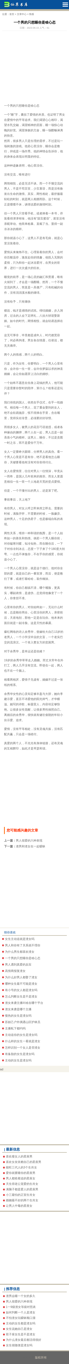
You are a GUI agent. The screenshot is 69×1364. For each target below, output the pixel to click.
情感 (31, 14)
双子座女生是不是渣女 (20, 1334)
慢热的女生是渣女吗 (18, 1015)
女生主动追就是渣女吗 (19, 939)
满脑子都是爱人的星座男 (22, 1189)
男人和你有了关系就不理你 (22, 945)
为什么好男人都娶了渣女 (21, 977)
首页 (11, 14)
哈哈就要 (28, 1357)
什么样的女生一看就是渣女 (22, 1041)
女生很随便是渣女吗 (19, 1345)
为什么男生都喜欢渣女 (19, 951)
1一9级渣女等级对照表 (21, 1306)
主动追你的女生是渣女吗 (21, 1034)
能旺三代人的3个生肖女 (21, 1167)
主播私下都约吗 (15, 1028)
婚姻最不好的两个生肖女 (22, 1200)
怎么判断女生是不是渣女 (21, 996)
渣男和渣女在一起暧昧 (30, 846)
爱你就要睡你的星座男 (20, 1172)
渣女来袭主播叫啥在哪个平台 (24, 1002)
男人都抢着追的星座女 (20, 1178)
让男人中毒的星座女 (19, 1205)
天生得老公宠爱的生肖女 (22, 1183)
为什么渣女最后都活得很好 (23, 1339)
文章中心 (21, 14)
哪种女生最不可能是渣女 (21, 983)
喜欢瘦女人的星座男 (19, 1156)
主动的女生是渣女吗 (18, 1060)
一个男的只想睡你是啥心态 (22, 958)
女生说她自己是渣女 (19, 1328)
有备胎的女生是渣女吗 (19, 1054)
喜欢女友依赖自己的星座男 (23, 1161)
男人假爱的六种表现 (29, 840)
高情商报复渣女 (15, 970)
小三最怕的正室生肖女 (20, 1194)
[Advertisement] (34, 65)
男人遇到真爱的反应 (18, 964)
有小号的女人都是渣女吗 (21, 990)
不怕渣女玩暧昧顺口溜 (20, 1317)
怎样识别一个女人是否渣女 (22, 1047)
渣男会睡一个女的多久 (20, 1296)
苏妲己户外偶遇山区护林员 (22, 1022)
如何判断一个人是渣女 (20, 1312)
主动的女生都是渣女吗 (20, 1323)
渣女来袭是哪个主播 (18, 1009)
